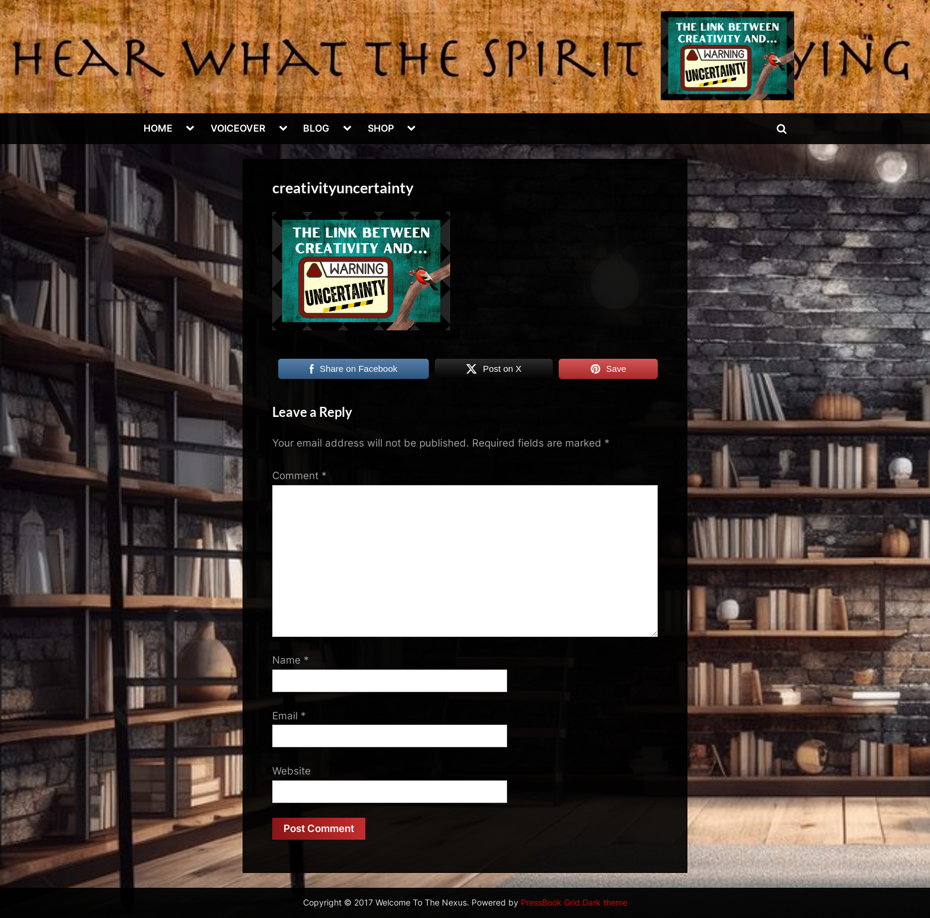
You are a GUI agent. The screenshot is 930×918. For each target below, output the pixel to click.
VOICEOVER (238, 128)
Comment (299, 476)
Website (291, 771)
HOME (158, 128)
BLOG (316, 128)
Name (290, 660)
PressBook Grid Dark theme (574, 902)
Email (289, 716)
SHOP (381, 128)
